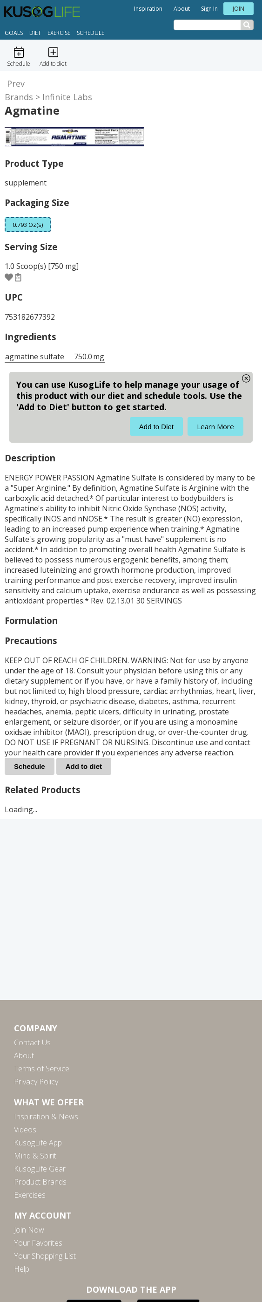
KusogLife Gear (40, 1169)
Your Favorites (38, 1243)
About (182, 9)
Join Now (29, 1230)
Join (238, 9)
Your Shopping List (45, 1256)
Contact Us (32, 1042)
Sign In (209, 9)
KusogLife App (38, 1143)
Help (21, 1269)
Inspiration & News (46, 1116)
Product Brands (40, 1182)
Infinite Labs (67, 97)
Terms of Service (41, 1068)
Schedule (90, 33)
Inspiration (148, 9)
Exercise (58, 33)
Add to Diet (156, 427)
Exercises (30, 1195)
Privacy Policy (36, 1081)
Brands (19, 97)
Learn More (215, 426)
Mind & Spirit (35, 1156)
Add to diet (84, 766)
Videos (25, 1129)
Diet (35, 33)
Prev (16, 83)
